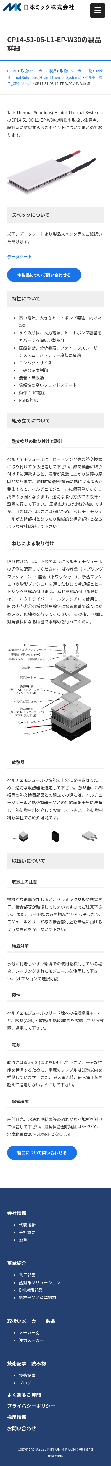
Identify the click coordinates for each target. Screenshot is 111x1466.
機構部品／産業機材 (37, 1297)
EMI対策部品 (31, 1290)
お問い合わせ (21, 1428)
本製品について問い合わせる (44, 275)
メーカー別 (29, 1332)
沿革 (23, 1240)
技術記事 (27, 1375)
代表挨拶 (27, 1225)
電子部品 (27, 1275)
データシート (19, 256)
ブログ (25, 1383)
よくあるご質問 (24, 1394)
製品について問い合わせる (42, 1152)
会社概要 (27, 1232)
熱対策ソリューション (39, 1282)
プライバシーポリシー (31, 1405)
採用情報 (16, 1416)
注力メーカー (31, 1340)
